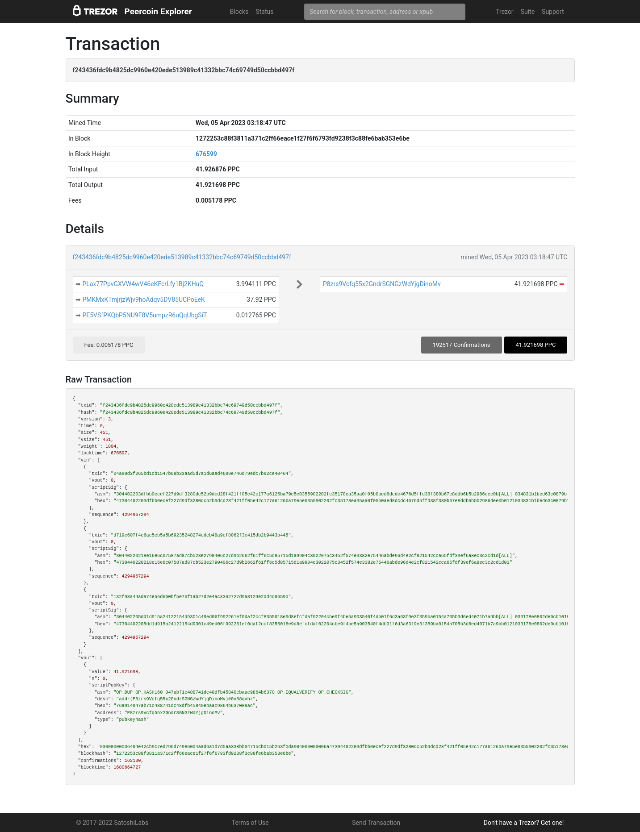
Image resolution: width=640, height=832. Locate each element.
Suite (528, 11)
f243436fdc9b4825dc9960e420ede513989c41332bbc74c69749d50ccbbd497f (182, 257)
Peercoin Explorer (158, 11)
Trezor (504, 11)
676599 (206, 154)
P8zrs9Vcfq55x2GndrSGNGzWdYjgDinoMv (382, 283)
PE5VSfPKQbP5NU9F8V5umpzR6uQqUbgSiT (144, 315)
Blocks (239, 11)
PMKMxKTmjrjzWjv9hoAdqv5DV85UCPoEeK (143, 299)
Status (264, 11)
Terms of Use (250, 822)
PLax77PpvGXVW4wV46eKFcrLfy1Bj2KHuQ (143, 283)
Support (553, 11)
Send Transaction (376, 822)
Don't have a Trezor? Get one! (524, 822)
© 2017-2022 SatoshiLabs (112, 822)
